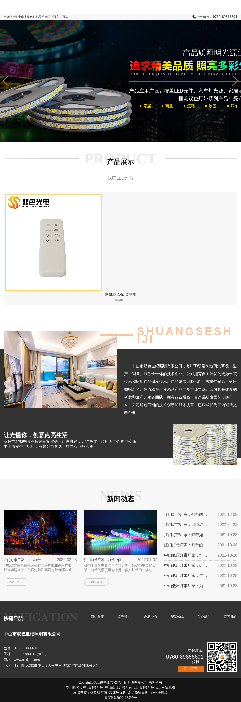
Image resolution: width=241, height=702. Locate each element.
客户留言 (204, 617)
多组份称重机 (138, 692)
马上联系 (191, 669)
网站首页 (97, 617)
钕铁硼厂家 (98, 692)
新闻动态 (177, 617)
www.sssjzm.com (27, 660)
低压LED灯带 (120, 178)
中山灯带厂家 (93, 687)
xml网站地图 (165, 687)
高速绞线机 (117, 692)
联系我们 (230, 617)
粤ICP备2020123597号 (120, 698)
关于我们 (124, 617)
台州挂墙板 (159, 692)
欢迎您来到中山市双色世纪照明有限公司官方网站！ (37, 16)
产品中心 (150, 617)
